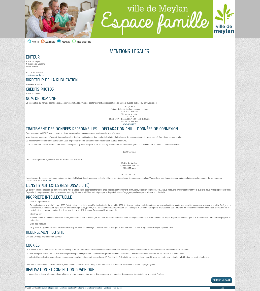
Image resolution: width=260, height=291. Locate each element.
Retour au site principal (48, 288)
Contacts (107, 288)
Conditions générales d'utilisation (88, 288)
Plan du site (117, 288)
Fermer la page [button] (221, 280)
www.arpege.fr (129, 124)
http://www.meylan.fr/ (35, 75)
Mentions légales (67, 288)
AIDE (222, 288)
